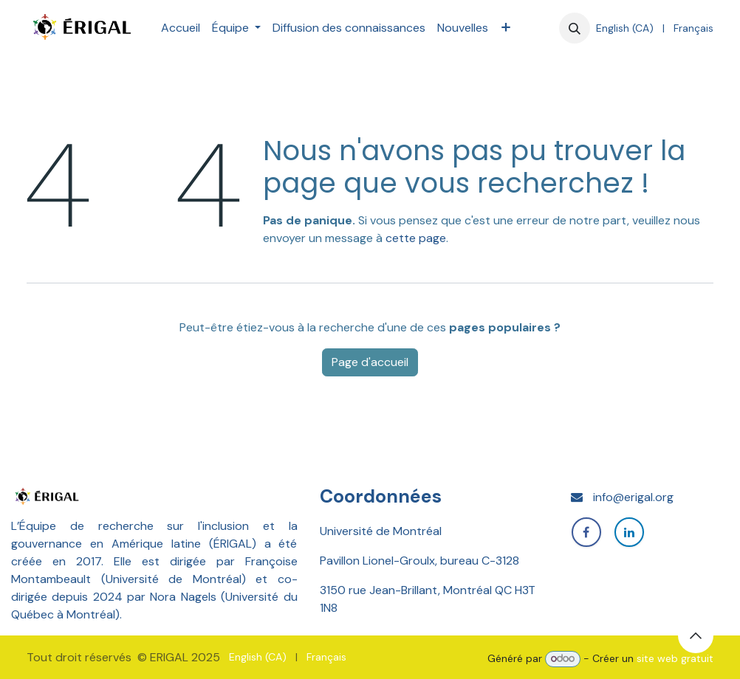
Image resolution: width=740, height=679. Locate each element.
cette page (416, 238)
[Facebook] (586, 532)
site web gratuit (675, 658)
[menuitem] (180, 28)
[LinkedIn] (629, 532)
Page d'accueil (370, 362)
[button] (574, 28)
